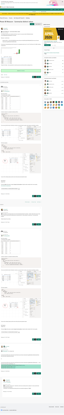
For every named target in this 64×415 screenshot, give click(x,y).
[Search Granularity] (36, 12)
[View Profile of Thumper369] (5, 28)
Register (51, 9)
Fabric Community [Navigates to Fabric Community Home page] (10, 7)
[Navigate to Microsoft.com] (2, 7)
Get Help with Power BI (19, 18)
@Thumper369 (7, 91)
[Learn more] (47, 45)
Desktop (28, 18)
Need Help (5, 74)
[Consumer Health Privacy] (12, 412)
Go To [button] (62, 9)
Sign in (55, 9)
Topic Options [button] (38, 24)
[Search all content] (52, 12)
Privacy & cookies (51, 408)
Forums (10, 18)
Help (58, 9)
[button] (32, 24)
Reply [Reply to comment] (39, 225)
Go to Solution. (22, 70)
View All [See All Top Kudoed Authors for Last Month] (45, 95)
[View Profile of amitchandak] (7, 348)
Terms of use (57, 408)
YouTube (23, 366)
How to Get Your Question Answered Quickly (51, 52)
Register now (33, 14)
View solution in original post (6, 186)
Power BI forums (4, 18)
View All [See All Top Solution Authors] (45, 74)
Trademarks (62, 408)
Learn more (3, 3)
